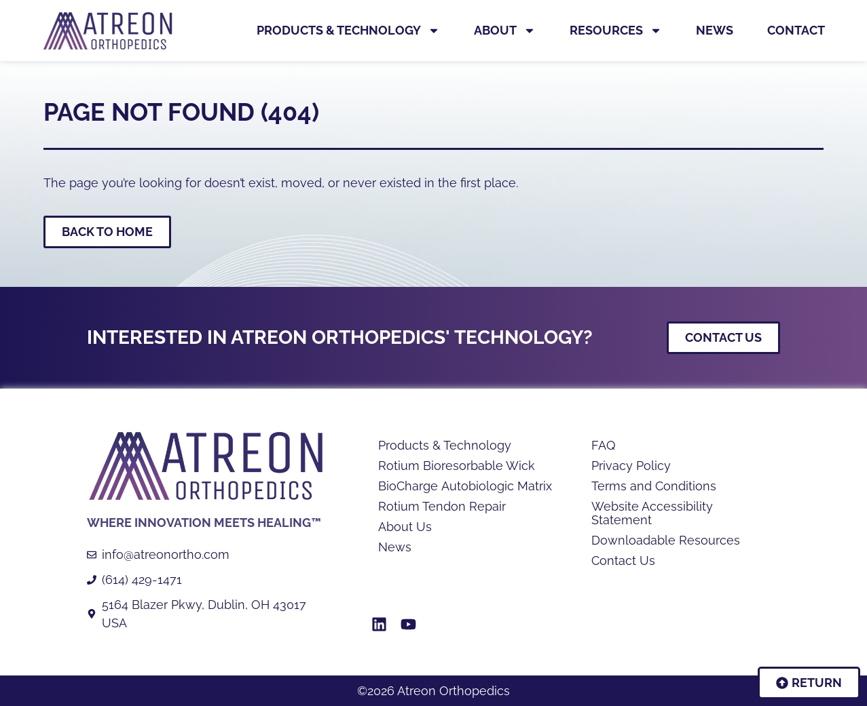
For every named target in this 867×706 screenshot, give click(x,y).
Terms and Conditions (653, 486)
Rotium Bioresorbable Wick (456, 466)
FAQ (603, 445)
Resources (616, 30)
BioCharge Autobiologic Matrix (465, 486)
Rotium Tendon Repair (442, 506)
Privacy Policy (631, 466)
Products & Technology (348, 30)
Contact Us (623, 561)
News (714, 30)
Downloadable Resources (665, 540)
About (505, 30)
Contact (796, 30)
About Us (405, 527)
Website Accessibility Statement (652, 513)
